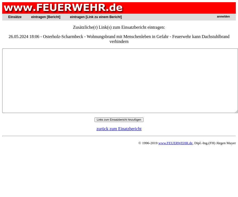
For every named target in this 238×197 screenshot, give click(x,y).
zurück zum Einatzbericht (118, 128)
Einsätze (15, 17)
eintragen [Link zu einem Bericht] (96, 17)
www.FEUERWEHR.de (175, 143)
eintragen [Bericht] (46, 17)
